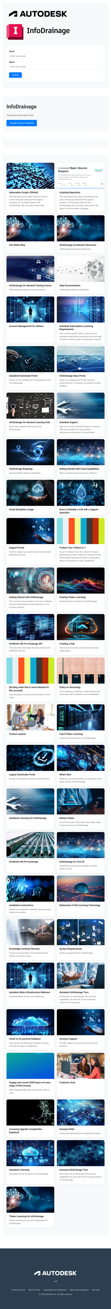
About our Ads (34, 1290)
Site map (95, 1290)
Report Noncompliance (79, 1290)
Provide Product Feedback (22, 123)
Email (11, 51)
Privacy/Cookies (18, 1290)
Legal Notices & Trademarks (55, 1290)
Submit (15, 75)
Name (12, 62)
